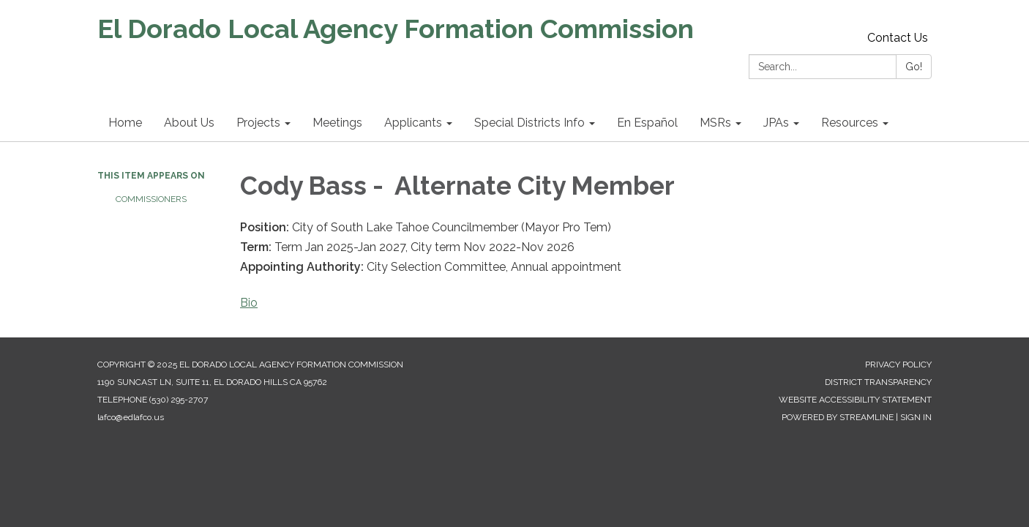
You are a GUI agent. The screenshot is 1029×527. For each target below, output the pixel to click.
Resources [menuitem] (849, 123)
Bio (249, 303)
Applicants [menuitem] (413, 123)
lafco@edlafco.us (130, 417)
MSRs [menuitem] (715, 123)
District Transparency (878, 382)
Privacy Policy (898, 364)
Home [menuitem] (125, 123)
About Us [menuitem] (189, 123)
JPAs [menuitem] (776, 123)
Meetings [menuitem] (337, 123)
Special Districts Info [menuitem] (529, 123)
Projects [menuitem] (258, 123)
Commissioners (151, 199)
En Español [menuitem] (647, 123)
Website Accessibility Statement (855, 400)
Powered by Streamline (838, 417)
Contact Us (897, 38)
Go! (913, 66)
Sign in (916, 417)
